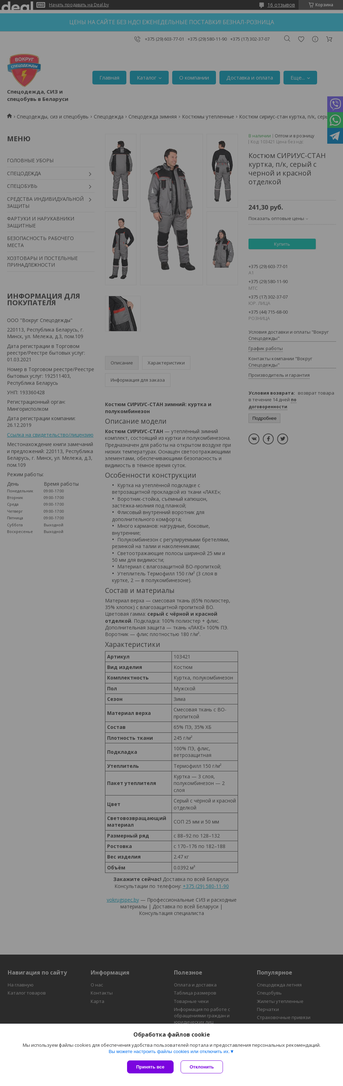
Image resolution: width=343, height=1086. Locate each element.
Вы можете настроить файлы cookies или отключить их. (169, 1051)
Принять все (150, 1067)
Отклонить (202, 1067)
